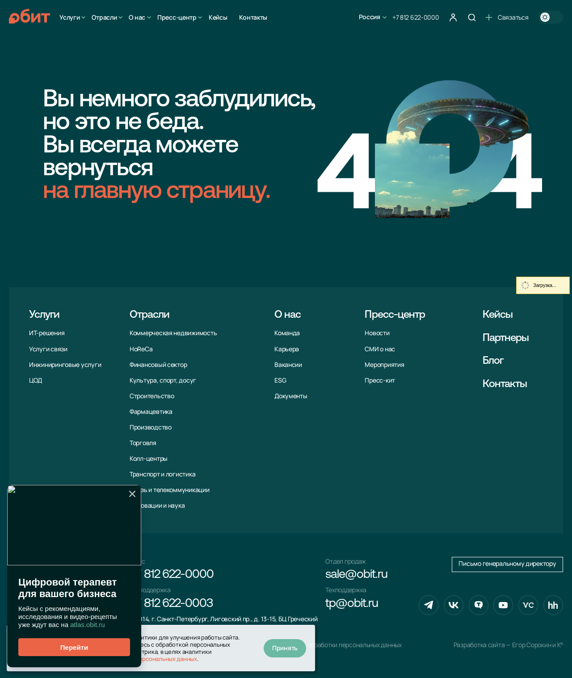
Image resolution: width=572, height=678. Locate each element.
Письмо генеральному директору (507, 564)
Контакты (253, 17)
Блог (493, 361)
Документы (290, 396)
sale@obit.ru (356, 575)
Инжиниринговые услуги (65, 365)
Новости (377, 333)
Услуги (69, 17)
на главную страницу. (156, 192)
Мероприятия (384, 365)
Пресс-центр (177, 17)
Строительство (152, 396)
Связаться (507, 17)
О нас (137, 17)
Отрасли (104, 17)
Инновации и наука (157, 505)
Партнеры (506, 338)
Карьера (286, 349)
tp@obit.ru (351, 604)
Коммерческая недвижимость (173, 333)
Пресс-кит (380, 380)
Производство (151, 427)
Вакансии (288, 365)
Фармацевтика (151, 412)
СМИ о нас (380, 349)
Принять (285, 648)
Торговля (143, 443)
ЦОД (35, 380)
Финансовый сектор (158, 365)
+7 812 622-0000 (415, 17)
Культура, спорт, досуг (163, 380)
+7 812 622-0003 (171, 604)
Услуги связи (48, 349)
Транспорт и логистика (162, 474)
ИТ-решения (46, 333)
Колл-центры (149, 459)
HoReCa (141, 349)
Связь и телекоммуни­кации (170, 490)
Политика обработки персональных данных (340, 645)
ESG (280, 380)
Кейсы (218, 17)
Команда (287, 333)
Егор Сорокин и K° (537, 645)
